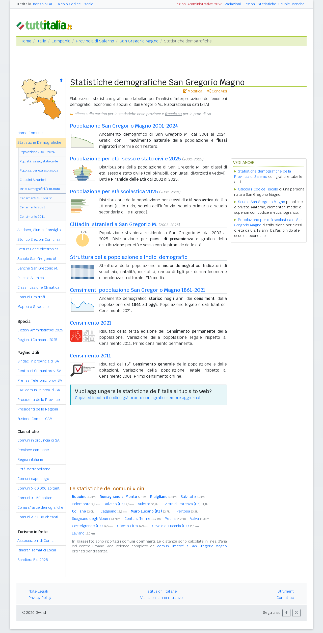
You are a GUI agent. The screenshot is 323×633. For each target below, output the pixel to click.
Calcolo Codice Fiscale (74, 4)
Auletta (149, 504)
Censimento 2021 (32, 207)
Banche (298, 4)
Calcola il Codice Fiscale (258, 189)
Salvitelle (193, 496)
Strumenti (286, 591)
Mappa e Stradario (33, 306)
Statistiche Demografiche (39, 142)
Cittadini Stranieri (33, 180)
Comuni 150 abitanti (36, 498)
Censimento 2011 (32, 216)
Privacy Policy (40, 597)
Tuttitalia (23, 4)
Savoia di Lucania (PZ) (175, 526)
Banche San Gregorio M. (37, 268)
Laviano (83, 533)
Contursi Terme (142, 518)
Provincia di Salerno (95, 41)
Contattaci (285, 597)
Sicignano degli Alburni (96, 518)
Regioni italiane (30, 459)
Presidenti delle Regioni (37, 409)
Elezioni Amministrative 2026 (198, 4)
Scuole (284, 4)
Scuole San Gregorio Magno (261, 202)
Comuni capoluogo (33, 478)
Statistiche (267, 4)
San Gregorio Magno (138, 41)
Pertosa (188, 511)
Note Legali (38, 591)
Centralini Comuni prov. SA (39, 371)
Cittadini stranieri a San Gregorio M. (113, 224)
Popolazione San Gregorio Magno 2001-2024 (124, 126)
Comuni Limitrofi (31, 297)
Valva (199, 518)
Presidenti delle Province (38, 399)
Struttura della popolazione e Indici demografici (129, 257)
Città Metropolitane (33, 469)
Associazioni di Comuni (36, 540)
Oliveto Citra (132, 526)
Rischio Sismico (30, 278)
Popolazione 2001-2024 (37, 152)
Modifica (192, 91)
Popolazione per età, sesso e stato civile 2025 (125, 158)
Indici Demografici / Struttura (40, 189)
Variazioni (233, 4)
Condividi (217, 91)
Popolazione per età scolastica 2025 (114, 191)
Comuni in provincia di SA (38, 440)
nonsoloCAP (43, 4)
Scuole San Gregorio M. (37, 258)
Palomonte (86, 504)
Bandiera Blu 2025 (32, 559)
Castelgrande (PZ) (92, 526)
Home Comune (30, 133)
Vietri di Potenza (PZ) (187, 504)
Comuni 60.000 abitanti (38, 488)
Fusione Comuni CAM (34, 419)
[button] (286, 613)
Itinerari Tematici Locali (37, 550)
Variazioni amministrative (161, 597)
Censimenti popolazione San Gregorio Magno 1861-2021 (137, 290)
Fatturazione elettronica (38, 249)
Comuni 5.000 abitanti (37, 517)
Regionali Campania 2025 (37, 339)
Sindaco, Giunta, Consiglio (39, 230)
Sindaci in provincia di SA (38, 361)
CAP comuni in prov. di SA (38, 390)
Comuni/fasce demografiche (40, 507)
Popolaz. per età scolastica (39, 170)
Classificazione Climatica (38, 287)
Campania (60, 41)
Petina (175, 518)
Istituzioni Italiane (161, 591)
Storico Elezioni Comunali (38, 239)
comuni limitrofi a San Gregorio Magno (192, 546)
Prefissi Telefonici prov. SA (39, 380)
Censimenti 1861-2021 (36, 198)
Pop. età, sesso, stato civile (39, 161)
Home (25, 41)
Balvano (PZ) (119, 504)
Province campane (33, 450)
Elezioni (249, 4)
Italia (41, 41)
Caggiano (113, 511)
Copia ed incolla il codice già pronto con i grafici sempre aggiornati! (139, 397)
